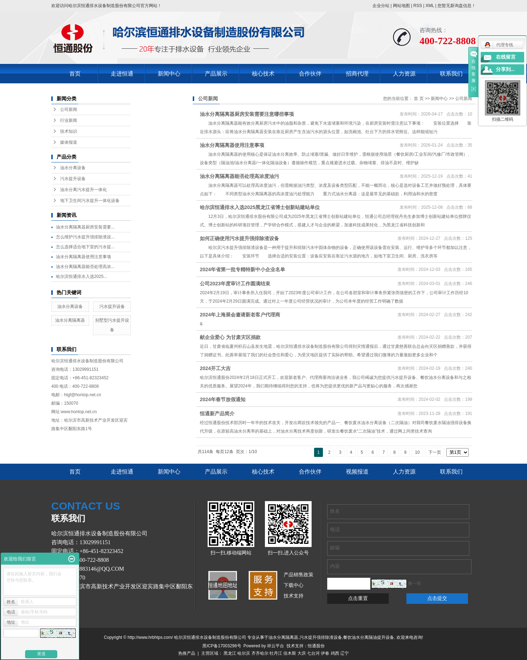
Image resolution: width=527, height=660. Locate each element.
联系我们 (451, 74)
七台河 (313, 653)
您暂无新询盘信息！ (457, 5)
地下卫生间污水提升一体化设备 (90, 200)
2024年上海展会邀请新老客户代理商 (240, 314)
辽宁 (344, 653)
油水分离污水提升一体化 (83, 189)
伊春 (325, 653)
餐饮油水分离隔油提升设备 (368, 637)
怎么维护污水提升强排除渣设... (85, 236)
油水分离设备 (73, 167)
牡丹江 (276, 653)
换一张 (414, 583)
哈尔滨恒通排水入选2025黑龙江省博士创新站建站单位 (260, 207)
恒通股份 (316, 645)
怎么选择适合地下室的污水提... (85, 246)
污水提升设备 (73, 178)
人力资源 (404, 74)
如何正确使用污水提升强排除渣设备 (239, 238)
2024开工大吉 (215, 368)
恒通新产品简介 (217, 413)
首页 (75, 74)
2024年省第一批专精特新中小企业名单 (242, 269)
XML (429, 5)
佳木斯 (289, 653)
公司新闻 (68, 109)
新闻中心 (169, 74)
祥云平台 (275, 645)
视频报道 (357, 472)
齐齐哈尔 (259, 653)
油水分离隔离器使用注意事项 (83, 256)
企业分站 (380, 5)
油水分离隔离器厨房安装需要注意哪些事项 (247, 114)
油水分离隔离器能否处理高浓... (85, 266)
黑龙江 (230, 653)
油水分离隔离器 (70, 320)
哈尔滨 (243, 653)
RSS (417, 5)
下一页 (434, 452)
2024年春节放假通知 (222, 399)
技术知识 (68, 131)
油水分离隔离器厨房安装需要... (85, 227)
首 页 (418, 98)
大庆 (301, 653)
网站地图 (401, 5)
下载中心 (293, 585)
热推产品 (186, 653)
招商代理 (357, 74)
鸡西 (335, 653)
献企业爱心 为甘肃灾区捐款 (230, 337)
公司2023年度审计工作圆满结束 (235, 283)
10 (417, 452)
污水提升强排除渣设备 (321, 637)
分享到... (505, 69)
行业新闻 (68, 120)
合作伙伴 (310, 74)
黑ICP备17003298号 (221, 645)
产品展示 (216, 74)
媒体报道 (68, 142)
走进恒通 (122, 74)
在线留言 (506, 57)
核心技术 (263, 74)
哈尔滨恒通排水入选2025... (81, 276)
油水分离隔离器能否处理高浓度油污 (239, 176)
